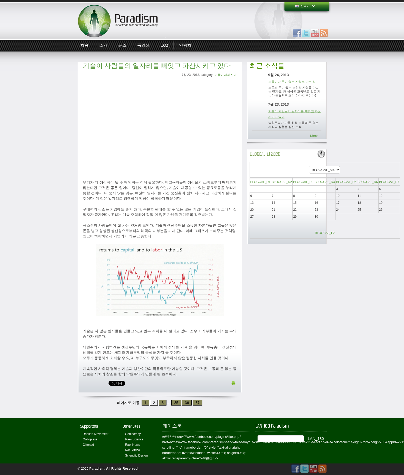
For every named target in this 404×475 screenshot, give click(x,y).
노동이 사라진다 (225, 75)
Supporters (89, 426)
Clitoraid (88, 445)
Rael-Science (134, 439)
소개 (103, 45)
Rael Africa (132, 450)
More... (315, 136)
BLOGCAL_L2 (325, 233)
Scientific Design (136, 455)
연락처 (185, 45)
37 (197, 403)
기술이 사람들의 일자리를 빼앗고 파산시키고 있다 (157, 66)
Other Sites (131, 426)
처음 (84, 45)
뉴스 (122, 45)
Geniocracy (133, 434)
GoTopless (90, 439)
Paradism (96, 468)
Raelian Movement (96, 434)
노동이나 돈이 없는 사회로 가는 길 (292, 82)
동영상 (143, 45)
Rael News (132, 445)
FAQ (164, 45)
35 (176, 403)
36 (187, 403)
